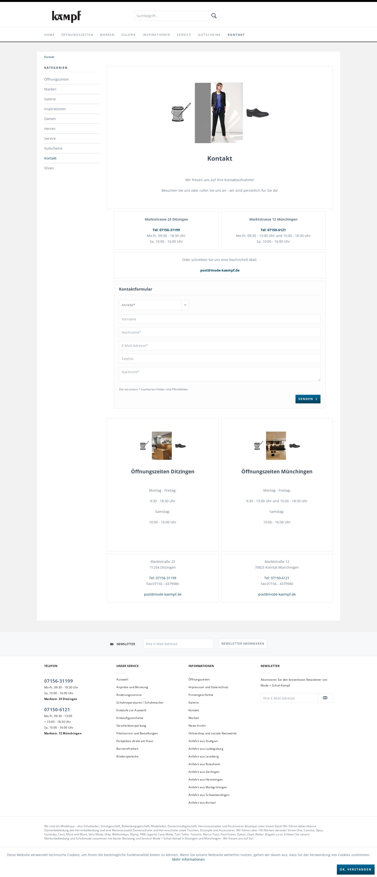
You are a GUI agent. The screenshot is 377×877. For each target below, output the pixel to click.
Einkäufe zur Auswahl (131, 710)
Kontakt (50, 158)
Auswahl (122, 679)
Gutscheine (53, 148)
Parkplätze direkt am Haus (134, 741)
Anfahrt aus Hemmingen (205, 779)
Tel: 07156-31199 (166, 230)
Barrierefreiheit (127, 749)
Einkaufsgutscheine (130, 718)
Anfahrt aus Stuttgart (203, 741)
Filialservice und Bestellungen (137, 733)
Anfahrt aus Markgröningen (207, 787)
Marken (50, 89)
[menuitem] (176, 15)
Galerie (50, 99)
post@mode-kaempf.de (219, 270)
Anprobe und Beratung (132, 687)
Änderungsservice (129, 695)
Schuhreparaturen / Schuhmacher (140, 702)
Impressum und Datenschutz (208, 687)
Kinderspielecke (127, 756)
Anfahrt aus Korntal (202, 803)
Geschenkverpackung (131, 726)
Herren (50, 128)
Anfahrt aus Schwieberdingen (209, 795)
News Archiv (197, 726)
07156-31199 (58, 681)
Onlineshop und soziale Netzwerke (212, 733)
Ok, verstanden (356, 869)
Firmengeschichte (200, 695)
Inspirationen (55, 109)
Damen (50, 118)
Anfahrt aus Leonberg (203, 756)
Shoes (49, 168)
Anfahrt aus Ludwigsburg (205, 749)
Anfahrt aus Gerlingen (203, 772)
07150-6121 (57, 709)
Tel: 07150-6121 (273, 230)
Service (50, 138)
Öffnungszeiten (56, 79)
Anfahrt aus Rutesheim (204, 764)
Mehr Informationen (188, 859)
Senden (308, 398)
